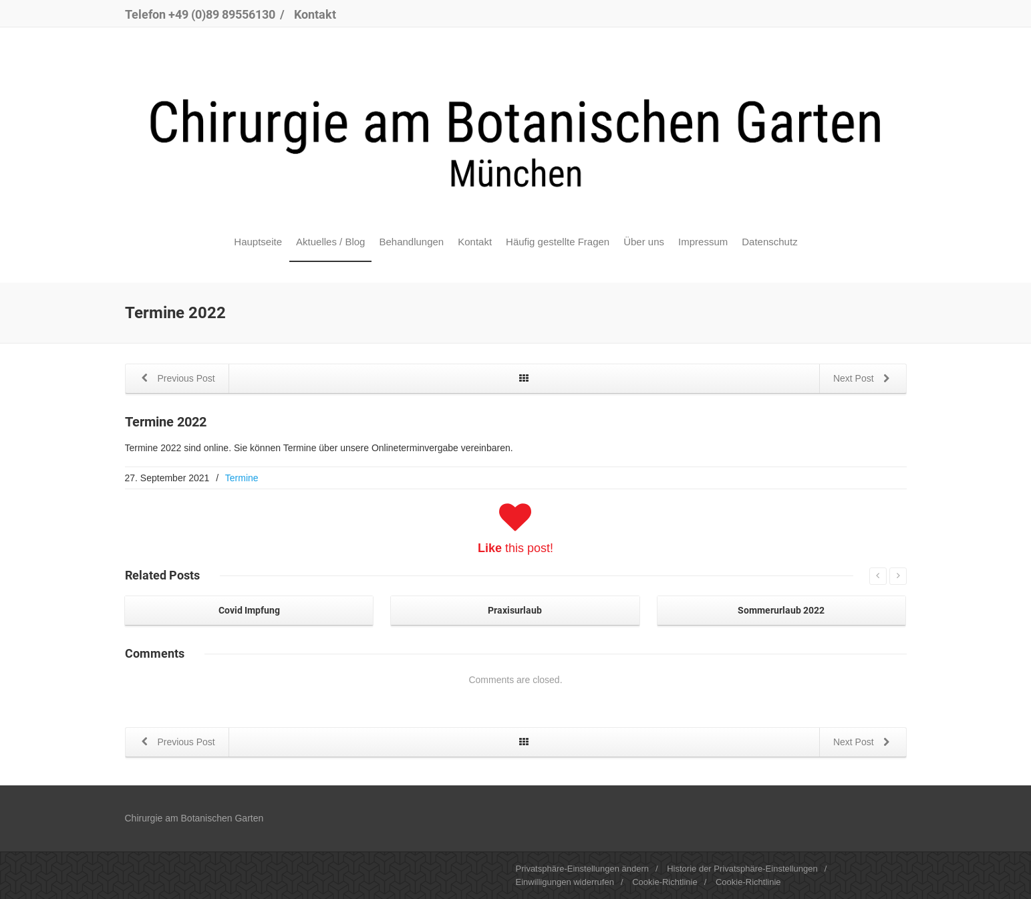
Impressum (703, 241)
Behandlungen (411, 241)
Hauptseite (258, 241)
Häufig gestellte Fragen (557, 241)
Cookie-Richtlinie (665, 882)
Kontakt (315, 14)
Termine (242, 478)
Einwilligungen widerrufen (565, 882)
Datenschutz (769, 241)
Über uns (643, 241)
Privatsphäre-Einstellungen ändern (582, 869)
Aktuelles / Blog (330, 241)
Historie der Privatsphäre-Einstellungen (742, 869)
